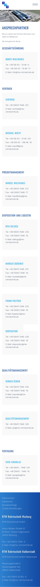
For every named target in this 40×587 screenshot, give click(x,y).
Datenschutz (8, 498)
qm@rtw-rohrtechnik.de (22, 428)
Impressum (7, 501)
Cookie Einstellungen (12, 508)
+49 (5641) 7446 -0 (16, 542)
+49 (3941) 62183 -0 (16, 577)
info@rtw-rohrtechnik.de (23, 72)
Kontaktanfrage (9, 505)
